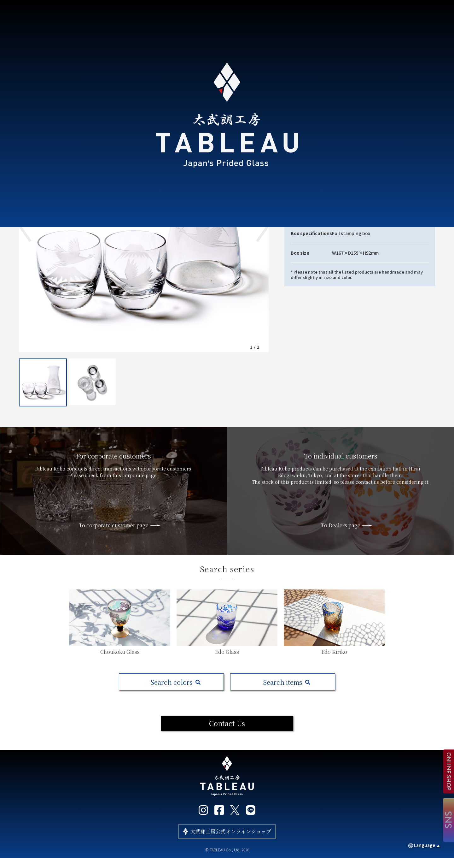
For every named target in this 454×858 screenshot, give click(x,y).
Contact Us (227, 723)
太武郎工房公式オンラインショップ (230, 831)
